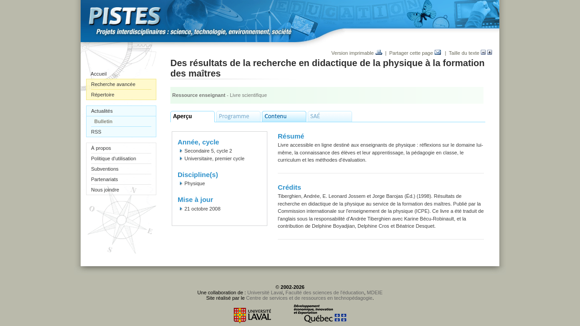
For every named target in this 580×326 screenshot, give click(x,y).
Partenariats (104, 179)
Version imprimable (356, 53)
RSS (96, 131)
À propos (101, 148)
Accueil (98, 74)
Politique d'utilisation (113, 158)
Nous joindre (105, 189)
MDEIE (375, 292)
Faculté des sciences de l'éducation (324, 292)
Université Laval (265, 292)
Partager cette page (415, 53)
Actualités (102, 111)
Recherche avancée (113, 84)
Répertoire (102, 94)
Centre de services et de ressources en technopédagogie (309, 298)
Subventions (105, 169)
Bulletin (103, 121)
